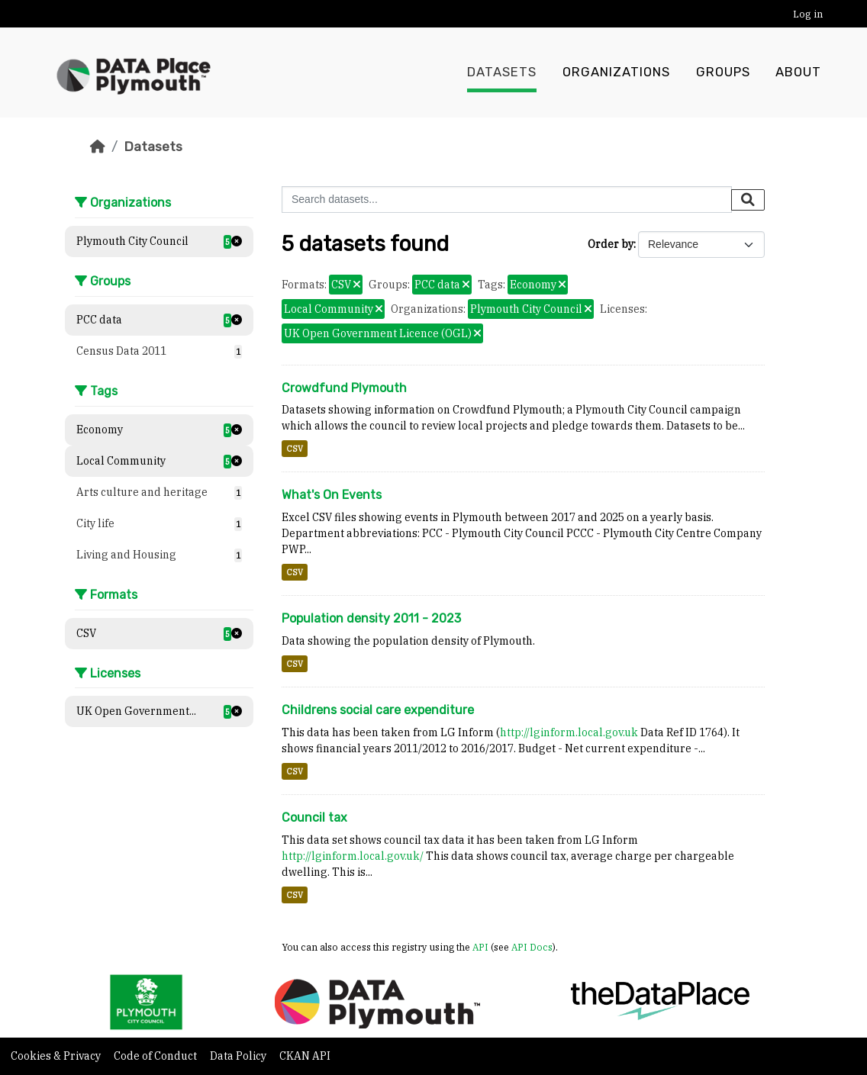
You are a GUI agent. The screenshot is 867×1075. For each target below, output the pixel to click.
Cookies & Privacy (57, 1056)
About (798, 72)
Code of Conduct (156, 1056)
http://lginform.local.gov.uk (569, 732)
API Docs (532, 947)
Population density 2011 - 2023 (371, 618)
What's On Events (332, 495)
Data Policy (239, 1056)
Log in (808, 14)
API (480, 947)
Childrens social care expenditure (378, 710)
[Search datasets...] (507, 199)
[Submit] (748, 200)
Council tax (314, 817)
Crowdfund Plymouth (344, 388)
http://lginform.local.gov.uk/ (353, 856)
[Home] (97, 146)
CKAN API (304, 1056)
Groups (723, 72)
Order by (610, 244)
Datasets (502, 72)
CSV (294, 448)
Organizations (616, 72)
